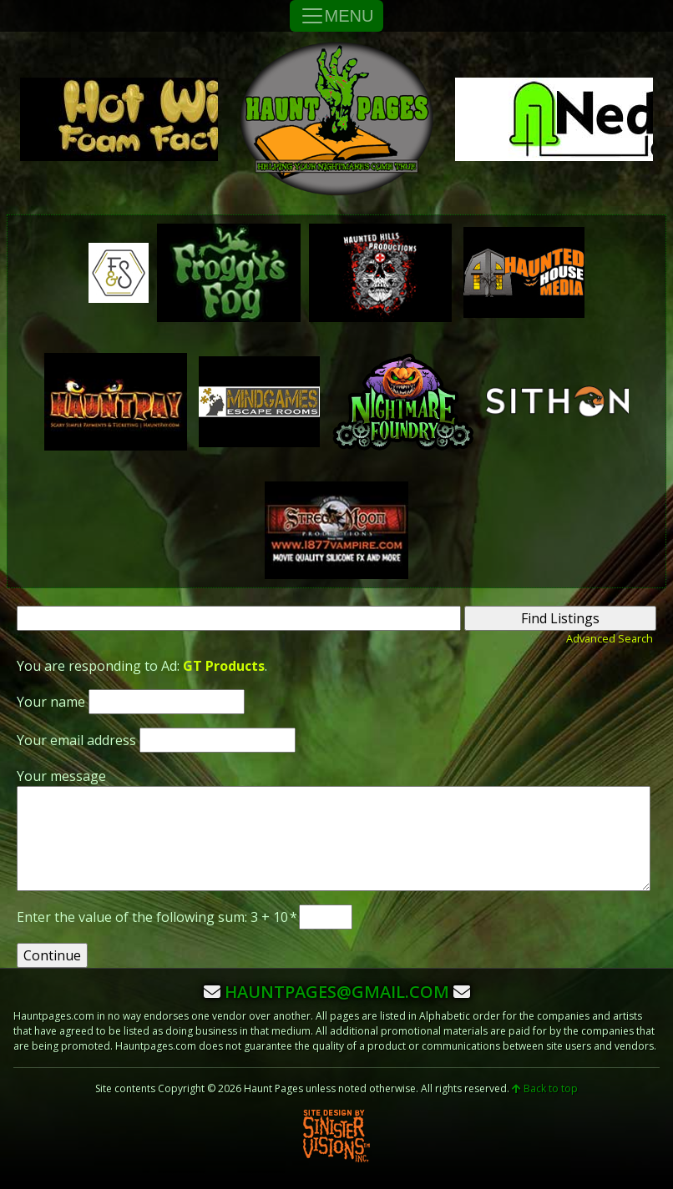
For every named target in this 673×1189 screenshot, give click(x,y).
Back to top (545, 1088)
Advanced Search (609, 638)
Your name (51, 702)
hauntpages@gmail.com (337, 991)
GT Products (224, 666)
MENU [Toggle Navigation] (337, 15)
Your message (61, 776)
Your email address (76, 740)
